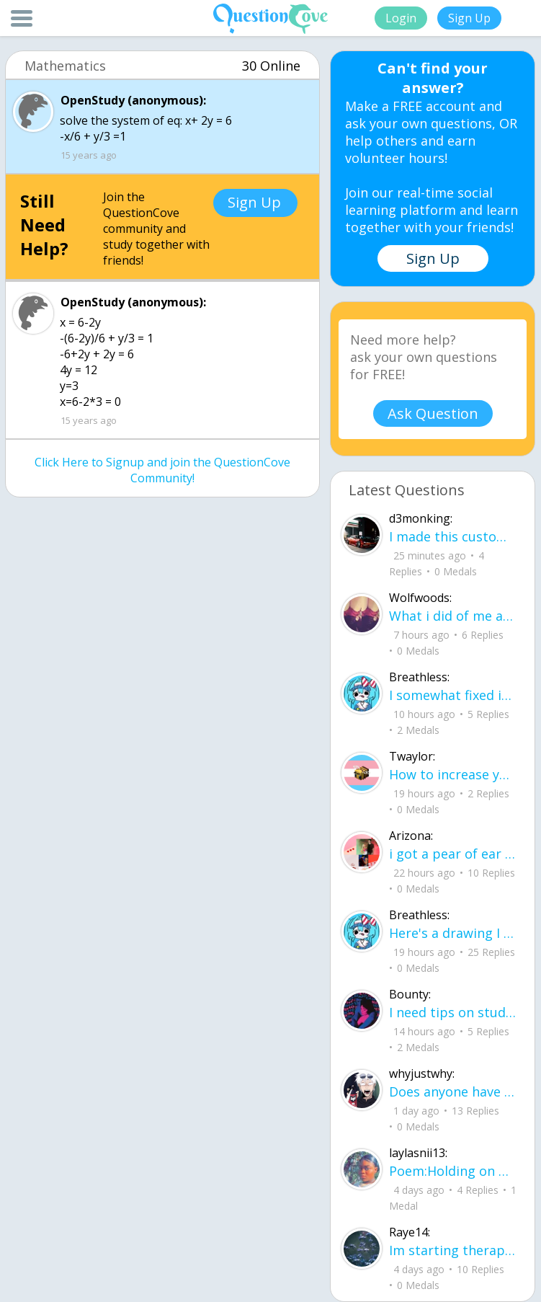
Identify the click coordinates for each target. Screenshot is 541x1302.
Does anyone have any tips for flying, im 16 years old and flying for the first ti (453, 1091)
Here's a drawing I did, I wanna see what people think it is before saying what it (453, 933)
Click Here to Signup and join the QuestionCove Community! (162, 470)
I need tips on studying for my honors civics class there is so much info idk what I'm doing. (453, 1012)
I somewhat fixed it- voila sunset (453, 695)
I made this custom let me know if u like (453, 536)
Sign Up (469, 18)
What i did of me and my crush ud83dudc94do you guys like (453, 615)
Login (400, 18)
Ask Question (433, 413)
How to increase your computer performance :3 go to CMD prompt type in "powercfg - (453, 774)
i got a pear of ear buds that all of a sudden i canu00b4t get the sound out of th (453, 853)
